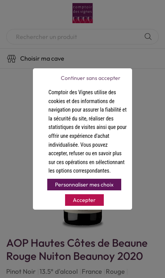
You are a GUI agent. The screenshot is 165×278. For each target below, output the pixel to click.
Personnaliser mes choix (84, 184)
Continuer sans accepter (90, 78)
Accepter (84, 200)
